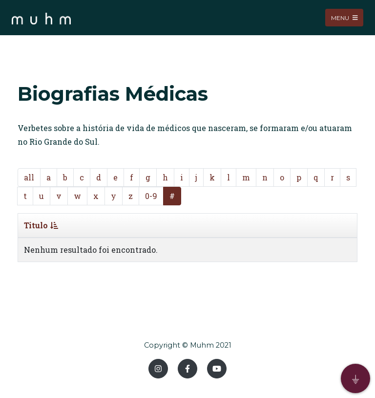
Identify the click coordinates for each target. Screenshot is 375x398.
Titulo (41, 225)
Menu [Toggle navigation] (344, 17)
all (29, 177)
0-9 (151, 196)
